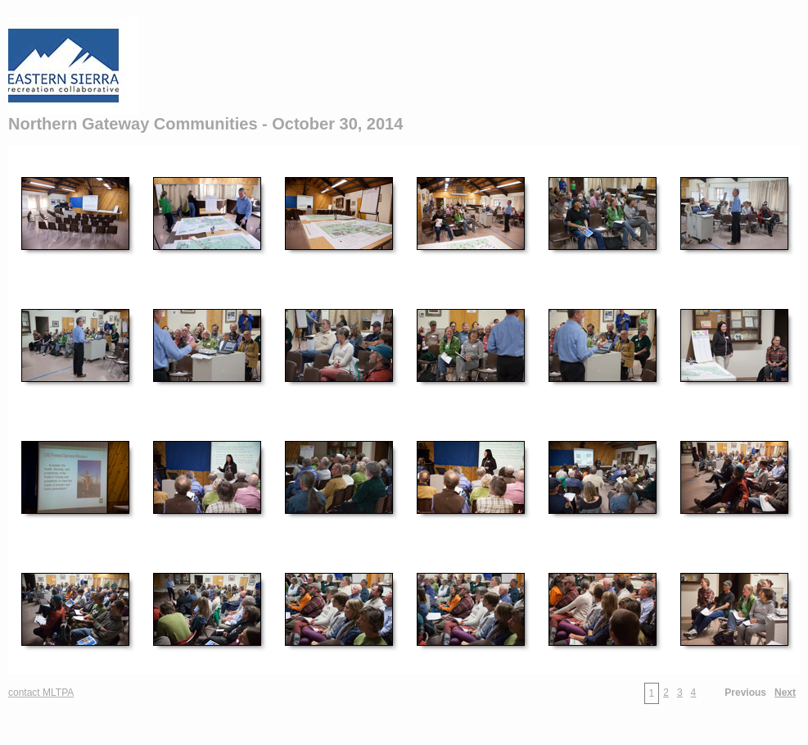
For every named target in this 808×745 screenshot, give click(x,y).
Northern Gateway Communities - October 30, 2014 (205, 124)
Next (785, 692)
